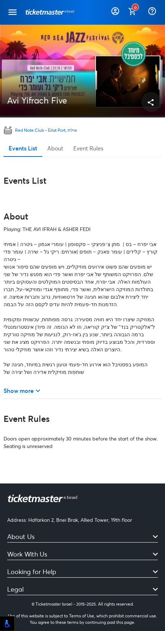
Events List (23, 148)
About (55, 148)
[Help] (152, 9)
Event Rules (88, 148)
